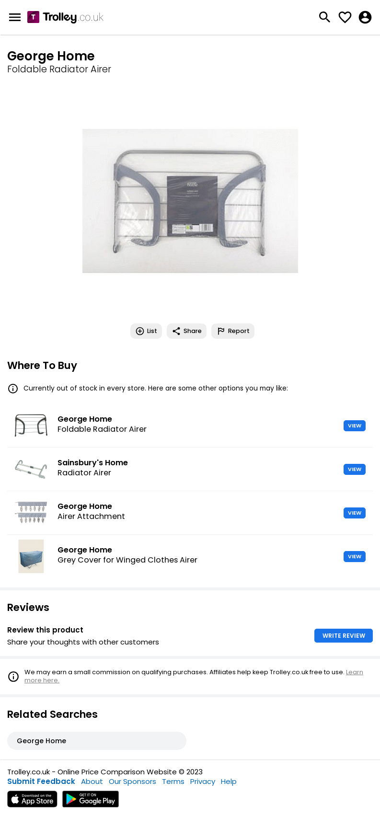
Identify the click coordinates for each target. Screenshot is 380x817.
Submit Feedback (41, 781)
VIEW (354, 425)
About (92, 781)
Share (187, 331)
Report (233, 331)
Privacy (202, 781)
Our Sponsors (132, 781)
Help (229, 781)
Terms (173, 781)
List (146, 331)
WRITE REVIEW (343, 636)
